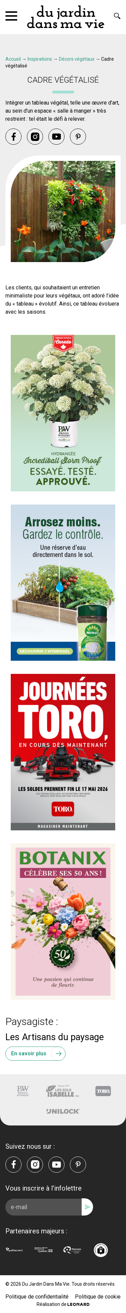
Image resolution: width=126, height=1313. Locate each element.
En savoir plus (38, 1053)
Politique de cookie (98, 1296)
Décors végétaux (76, 59)
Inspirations (40, 59)
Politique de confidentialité (37, 1296)
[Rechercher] (117, 15)
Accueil (13, 59)
